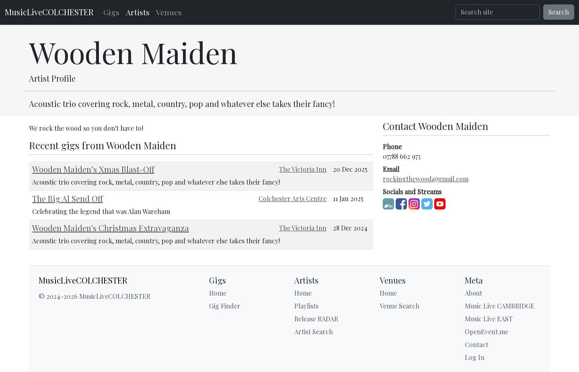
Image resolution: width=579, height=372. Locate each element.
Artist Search (313, 331)
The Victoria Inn (302, 169)
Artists (138, 12)
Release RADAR (316, 318)
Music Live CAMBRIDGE (499, 306)
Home (217, 293)
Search (558, 12)
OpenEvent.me (486, 331)
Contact (476, 344)
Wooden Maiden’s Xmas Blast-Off (93, 169)
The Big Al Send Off (67, 198)
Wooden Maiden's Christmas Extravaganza (110, 227)
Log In (475, 357)
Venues (169, 12)
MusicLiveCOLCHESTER (49, 11)
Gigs (111, 12)
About (473, 293)
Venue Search (399, 306)
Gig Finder (224, 306)
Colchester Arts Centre (292, 198)
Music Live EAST (489, 318)
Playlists (306, 306)
